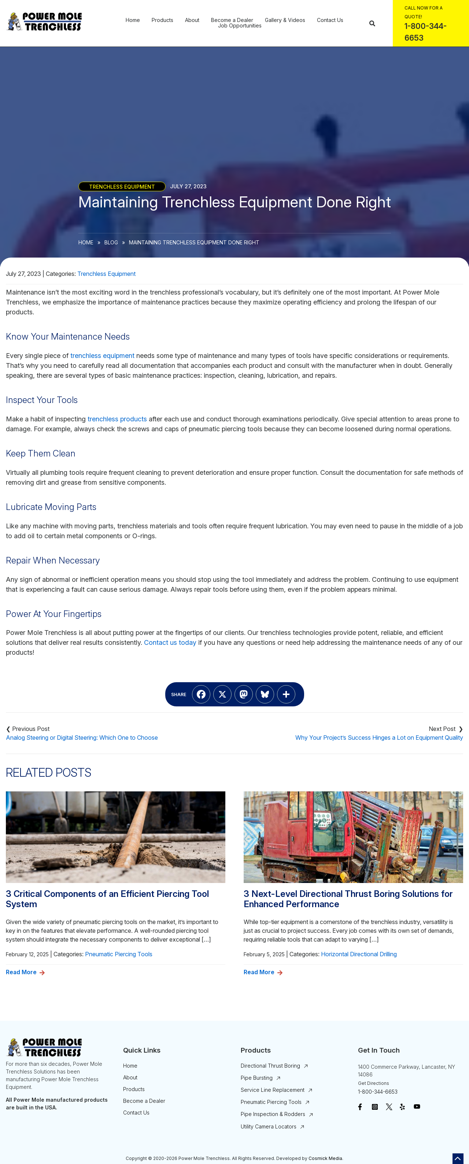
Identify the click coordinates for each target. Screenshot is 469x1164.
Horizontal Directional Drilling (359, 954)
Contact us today (170, 642)
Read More (21, 972)
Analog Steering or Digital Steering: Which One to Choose (82, 737)
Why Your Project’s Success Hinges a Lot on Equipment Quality (379, 737)
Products (162, 20)
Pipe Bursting (257, 1078)
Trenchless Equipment (122, 186)
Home (133, 20)
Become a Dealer (232, 20)
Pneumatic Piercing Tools (118, 954)
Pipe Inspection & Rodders (273, 1114)
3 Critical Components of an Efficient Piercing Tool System (107, 899)
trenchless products (117, 419)
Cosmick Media (325, 1158)
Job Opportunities (240, 25)
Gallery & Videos (285, 20)
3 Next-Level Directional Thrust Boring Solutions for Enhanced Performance (348, 899)
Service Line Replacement (272, 1090)
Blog (111, 242)
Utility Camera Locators (268, 1126)
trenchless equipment (102, 355)
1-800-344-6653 (378, 1092)
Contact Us (330, 20)
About (192, 20)
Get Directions (373, 1083)
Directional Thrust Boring (270, 1066)
